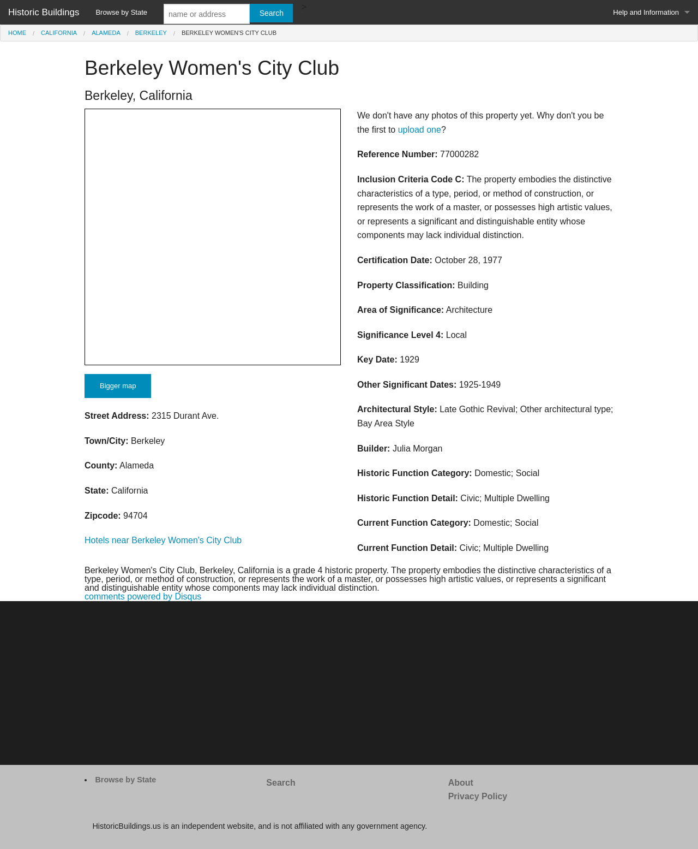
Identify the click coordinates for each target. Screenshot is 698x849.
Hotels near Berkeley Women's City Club (163, 540)
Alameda (106, 32)
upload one (419, 129)
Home (17, 32)
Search (280, 782)
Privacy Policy (478, 796)
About (460, 782)
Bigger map (118, 386)
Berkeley (151, 32)
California (59, 32)
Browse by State (121, 12)
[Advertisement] (349, 683)
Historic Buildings (43, 12)
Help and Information (646, 12)
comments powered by (143, 596)
